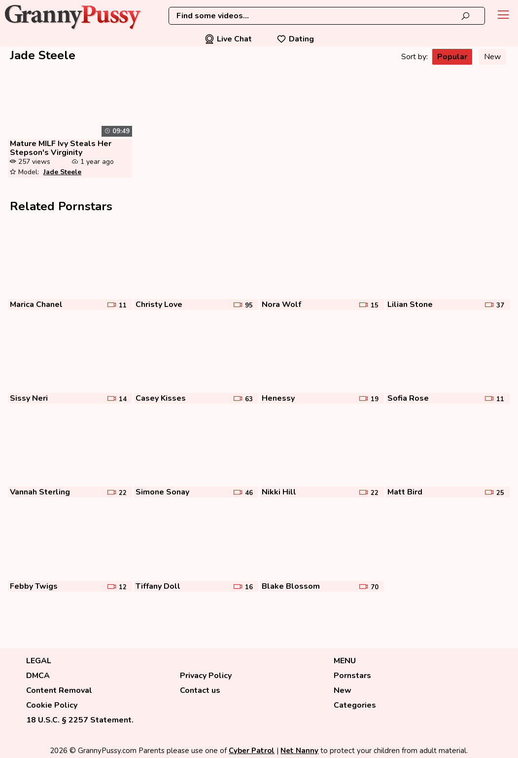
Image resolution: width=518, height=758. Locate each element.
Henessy (278, 398)
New (492, 56)
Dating (295, 39)
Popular (452, 56)
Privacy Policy (206, 675)
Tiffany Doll (158, 586)
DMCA (38, 675)
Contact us (200, 690)
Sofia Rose (408, 398)
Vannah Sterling (40, 492)
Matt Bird (404, 492)
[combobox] (327, 16)
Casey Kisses (161, 398)
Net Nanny (299, 751)
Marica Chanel (36, 304)
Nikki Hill (279, 492)
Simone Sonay (162, 492)
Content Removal (59, 690)
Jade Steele (62, 172)
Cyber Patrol (252, 751)
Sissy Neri (29, 398)
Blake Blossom (291, 586)
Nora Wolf (281, 304)
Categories (355, 705)
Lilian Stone (410, 304)
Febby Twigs (34, 586)
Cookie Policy (51, 705)
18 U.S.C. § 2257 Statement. (80, 720)
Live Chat (228, 39)
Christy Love (159, 304)
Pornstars (352, 675)
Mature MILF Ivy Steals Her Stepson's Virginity (60, 148)
